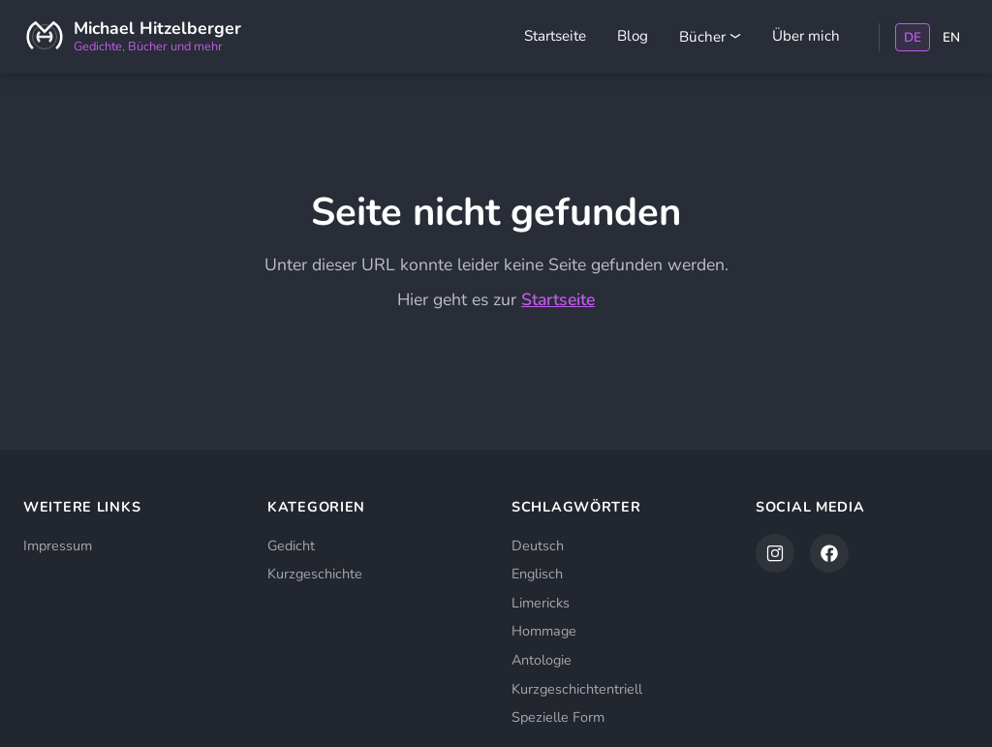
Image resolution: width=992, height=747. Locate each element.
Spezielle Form (558, 717)
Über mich (806, 36)
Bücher (710, 37)
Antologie (542, 659)
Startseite (555, 36)
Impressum (57, 545)
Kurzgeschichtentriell (577, 689)
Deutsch (538, 545)
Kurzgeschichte (314, 573)
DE (912, 37)
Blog (632, 36)
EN (951, 37)
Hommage (544, 630)
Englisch (537, 573)
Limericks (541, 602)
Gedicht (291, 545)
